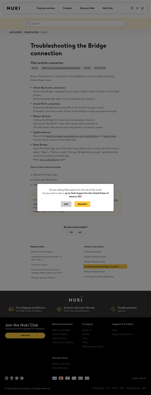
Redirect (82, 204)
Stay (66, 204)
